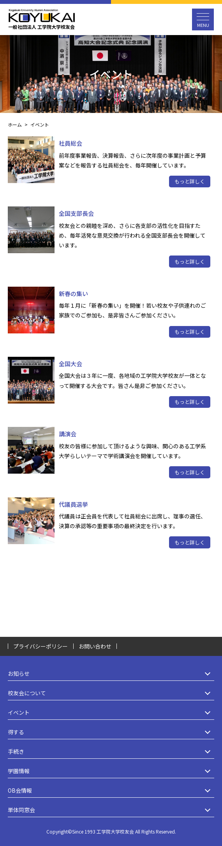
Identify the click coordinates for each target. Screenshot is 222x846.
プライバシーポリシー (40, 646)
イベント (111, 712)
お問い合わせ (95, 646)
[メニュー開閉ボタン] (203, 19)
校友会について (111, 693)
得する (111, 732)
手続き (111, 751)
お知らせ (111, 673)
